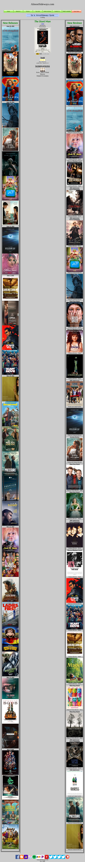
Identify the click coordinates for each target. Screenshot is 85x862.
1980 (42, 24)
